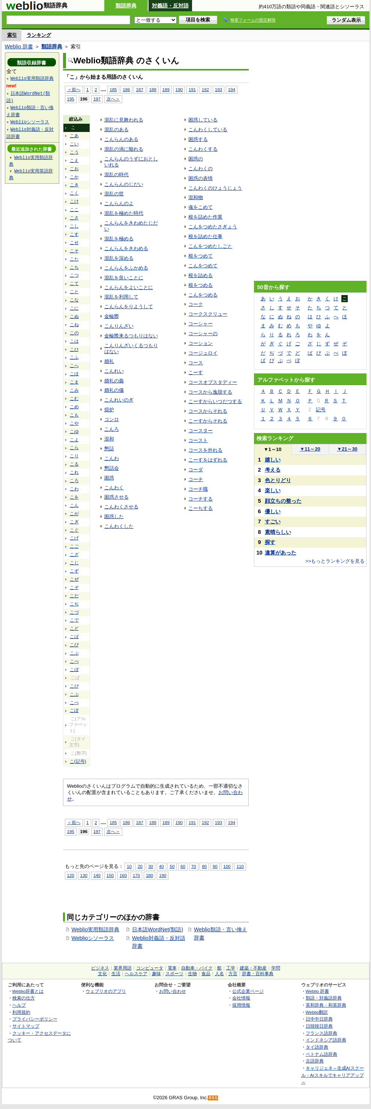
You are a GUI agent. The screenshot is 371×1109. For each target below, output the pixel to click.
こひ (74, 349)
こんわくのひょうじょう (215, 188)
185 (113, 89)
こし (74, 226)
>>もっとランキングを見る (335, 561)
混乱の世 (114, 193)
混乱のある (116, 129)
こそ (74, 250)
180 (149, 875)
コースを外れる (205, 450)
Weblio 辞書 (19, 46)
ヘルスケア (136, 973)
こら (74, 447)
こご (74, 546)
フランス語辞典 (321, 1033)
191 (192, 89)
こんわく (114, 487)
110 (239, 866)
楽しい (273, 490)
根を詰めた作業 (205, 217)
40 (161, 866)
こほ (74, 373)
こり (74, 456)
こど (74, 628)
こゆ (74, 431)
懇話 (109, 448)
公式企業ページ (248, 991)
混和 (109, 439)
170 (136, 875)
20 (140, 866)
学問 (275, 968)
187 (139, 89)
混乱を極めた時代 (123, 213)
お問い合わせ (172, 991)
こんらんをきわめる (126, 248)
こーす (195, 372)
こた (74, 259)
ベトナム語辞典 (321, 1054)
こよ (74, 439)
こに (74, 308)
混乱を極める (119, 238)
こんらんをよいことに (128, 287)
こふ (74, 357)
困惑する (198, 139)
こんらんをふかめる (126, 268)
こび (74, 644)
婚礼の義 (114, 381)
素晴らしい (278, 532)
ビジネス (100, 968)
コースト (198, 440)
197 (97, 98)
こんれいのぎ (119, 400)
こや (74, 423)
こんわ (111, 458)
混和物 (195, 197)
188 (152, 89)
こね (74, 324)
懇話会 (111, 468)
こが (74, 513)
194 (231, 89)
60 (182, 866)
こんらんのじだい (123, 184)
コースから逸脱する (210, 392)
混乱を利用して (121, 297)
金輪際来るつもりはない (131, 336)
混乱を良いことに (123, 277)
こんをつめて (203, 265)
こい (74, 144)
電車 (172, 968)
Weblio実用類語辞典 (96, 929)
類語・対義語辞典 (324, 997)
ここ (74, 209)
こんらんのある (121, 139)
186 (126, 89)
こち (74, 267)
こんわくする (203, 149)
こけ (74, 201)
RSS (213, 1098)
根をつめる (200, 285)
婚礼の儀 (114, 390)
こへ (74, 365)
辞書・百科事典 (257, 973)
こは (74, 341)
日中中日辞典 (319, 1018)
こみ (74, 390)
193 (218, 89)
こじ (74, 562)
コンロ (111, 419)
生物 (192, 973)
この (74, 333)
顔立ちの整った (283, 501)
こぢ (74, 604)
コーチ (195, 479)
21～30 (347, 449)
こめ (74, 406)
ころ (74, 480)
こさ (74, 217)
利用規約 (21, 1012)
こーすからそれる (207, 421)
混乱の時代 (116, 174)
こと (74, 291)
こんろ (111, 429)
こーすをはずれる (207, 460)
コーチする (200, 499)
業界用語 (123, 968)
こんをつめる (203, 295)
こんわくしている (207, 129)
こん (74, 505)
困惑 (109, 478)
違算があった (280, 553)
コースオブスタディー (212, 382)
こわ (74, 489)
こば (74, 636)
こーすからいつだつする (215, 401)
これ (74, 472)
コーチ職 (198, 489)
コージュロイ (203, 353)
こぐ (74, 530)
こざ (74, 554)
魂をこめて (200, 207)
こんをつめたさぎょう (212, 226)
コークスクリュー (207, 314)
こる (74, 464)
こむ (74, 398)
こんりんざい (119, 326)
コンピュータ (149, 968)
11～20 (310, 449)
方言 (232, 973)
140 (97, 875)
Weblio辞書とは (28, 991)
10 (129, 866)
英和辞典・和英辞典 (326, 1005)
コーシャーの (203, 333)
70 (193, 866)
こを (74, 497)
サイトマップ (25, 1026)
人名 (219, 973)
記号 (321, 409)
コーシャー (200, 324)
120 (70, 875)
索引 (12, 35)
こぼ (74, 669)
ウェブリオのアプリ (106, 991)
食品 (205, 973)
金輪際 (111, 316)
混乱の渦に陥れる (123, 149)
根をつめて (200, 256)
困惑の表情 (200, 178)
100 (226, 866)
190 (179, 89)
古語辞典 (315, 1060)
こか (74, 177)
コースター (200, 430)
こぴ (74, 686)
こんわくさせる (121, 507)
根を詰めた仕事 (205, 236)
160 (123, 875)
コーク (195, 304)
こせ (74, 242)
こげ (74, 538)
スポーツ (174, 973)
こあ (74, 135)
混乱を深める (119, 258)
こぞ (74, 587)
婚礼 (109, 361)
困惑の (195, 159)
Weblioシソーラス (93, 938)
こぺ (74, 702)
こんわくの (200, 168)
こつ (74, 275)
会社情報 (241, 997)
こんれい (114, 371)
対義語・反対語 (170, 6)
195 (70, 98)
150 (110, 875)
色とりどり (278, 480)
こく (74, 193)
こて (74, 283)
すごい (273, 522)
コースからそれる (207, 411)
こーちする (200, 508)
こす (74, 234)
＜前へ (74, 89)
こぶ (74, 653)
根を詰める (200, 275)
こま (74, 382)
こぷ (74, 694)
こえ (74, 160)
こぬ (74, 316)
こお (74, 168)
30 (150, 866)
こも (74, 415)
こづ (74, 612)
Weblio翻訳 (317, 1012)
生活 (115, 973)
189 (166, 89)
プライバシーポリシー (34, 1018)
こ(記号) (78, 761)
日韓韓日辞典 (319, 1026)
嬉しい (273, 460)
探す (270, 542)
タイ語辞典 (317, 1047)
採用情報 (241, 1005)
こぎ (74, 522)
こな (74, 300)
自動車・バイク (197, 968)
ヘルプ (19, 1005)
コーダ (195, 469)
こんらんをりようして (128, 306)
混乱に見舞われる (123, 120)
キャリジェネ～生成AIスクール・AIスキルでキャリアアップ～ (332, 1075)
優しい (273, 511)
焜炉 (109, 409)
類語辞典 (126, 6)
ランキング (39, 35)
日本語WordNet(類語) (157, 929)
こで (74, 620)
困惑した (114, 516)
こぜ (74, 579)
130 (83, 875)
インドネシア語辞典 (326, 1039)
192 (205, 89)
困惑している (203, 120)
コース (195, 363)
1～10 (272, 449)
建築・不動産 (253, 968)
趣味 (156, 973)
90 (215, 866)
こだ (74, 595)
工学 (230, 968)
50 (172, 866)
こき (74, 184)
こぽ (74, 710)
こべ (74, 661)
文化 (102, 973)
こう (74, 152)
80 (204, 866)
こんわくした (119, 526)
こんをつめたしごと (210, 246)
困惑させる (116, 497)
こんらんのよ (119, 203)
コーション (200, 343)
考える (273, 470)
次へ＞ (113, 98)
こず (74, 571)
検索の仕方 (23, 997)
